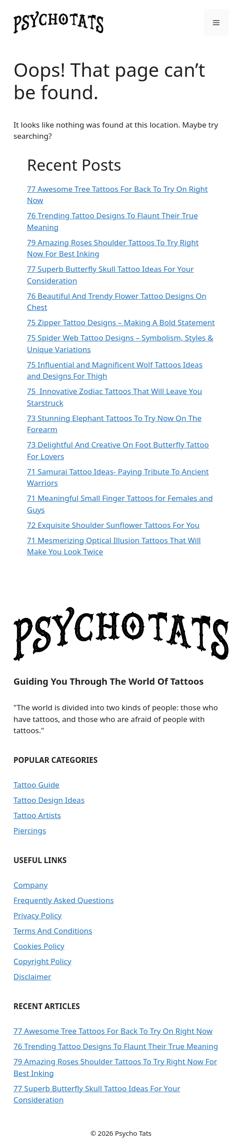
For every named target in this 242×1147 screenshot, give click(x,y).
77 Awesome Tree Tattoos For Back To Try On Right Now (112, 1031)
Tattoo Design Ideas (48, 800)
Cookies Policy (38, 946)
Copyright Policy (42, 961)
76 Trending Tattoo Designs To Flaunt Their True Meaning (115, 1046)
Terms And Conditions (52, 931)
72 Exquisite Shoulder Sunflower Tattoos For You (113, 525)
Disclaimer (32, 976)
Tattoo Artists (37, 815)
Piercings (29, 830)
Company (30, 885)
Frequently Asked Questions (63, 900)
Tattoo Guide (36, 784)
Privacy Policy (37, 915)
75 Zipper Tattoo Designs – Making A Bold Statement (121, 322)
